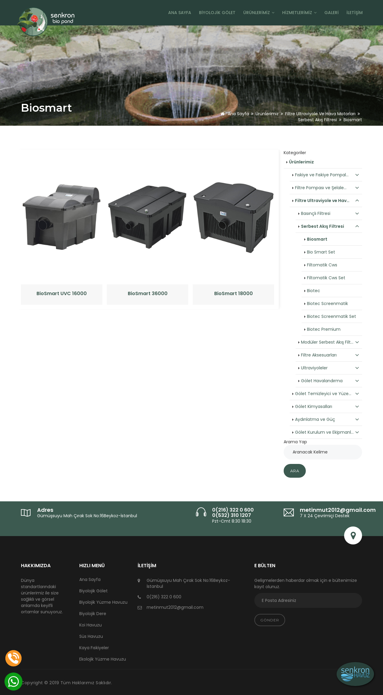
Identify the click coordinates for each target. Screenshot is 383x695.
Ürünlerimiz (258, 13)
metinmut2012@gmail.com (338, 510)
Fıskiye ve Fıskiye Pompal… (327, 175)
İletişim (354, 13)
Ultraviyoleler (330, 368)
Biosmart (317, 239)
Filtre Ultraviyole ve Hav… (327, 201)
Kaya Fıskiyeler (94, 648)
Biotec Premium (324, 329)
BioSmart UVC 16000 (62, 293)
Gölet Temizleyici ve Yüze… (327, 394)
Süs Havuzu (91, 636)
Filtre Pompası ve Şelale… (327, 188)
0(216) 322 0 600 (233, 509)
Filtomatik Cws (322, 265)
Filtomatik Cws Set (326, 278)
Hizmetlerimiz (299, 13)
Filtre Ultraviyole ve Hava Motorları (320, 114)
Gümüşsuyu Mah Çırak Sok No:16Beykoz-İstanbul (87, 516)
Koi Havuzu (90, 625)
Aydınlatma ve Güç (327, 419)
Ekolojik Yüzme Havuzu (102, 659)
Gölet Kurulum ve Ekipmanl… (327, 432)
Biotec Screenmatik (327, 303)
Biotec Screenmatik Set (331, 316)
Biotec (313, 291)
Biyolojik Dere (92, 614)
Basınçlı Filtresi (330, 213)
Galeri (331, 13)
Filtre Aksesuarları (330, 355)
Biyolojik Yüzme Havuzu (103, 602)
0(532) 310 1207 (231, 515)
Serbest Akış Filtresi (317, 120)
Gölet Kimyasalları (327, 406)
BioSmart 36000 (148, 293)
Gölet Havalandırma (330, 381)
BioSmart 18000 (233, 293)
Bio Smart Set (321, 252)
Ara (294, 470)
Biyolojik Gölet (217, 13)
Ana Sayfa (179, 13)
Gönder (269, 620)
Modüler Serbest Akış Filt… (330, 342)
